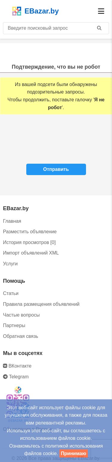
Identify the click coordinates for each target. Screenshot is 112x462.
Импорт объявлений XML (31, 252)
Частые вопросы (21, 314)
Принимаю (73, 453)
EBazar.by (35, 11)
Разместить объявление (30, 231)
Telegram (16, 376)
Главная (12, 221)
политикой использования (74, 446)
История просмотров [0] (29, 242)
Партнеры (14, 325)
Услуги (10, 263)
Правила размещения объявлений (41, 304)
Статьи (11, 293)
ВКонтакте (17, 365)
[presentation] (56, 140)
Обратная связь (20, 336)
